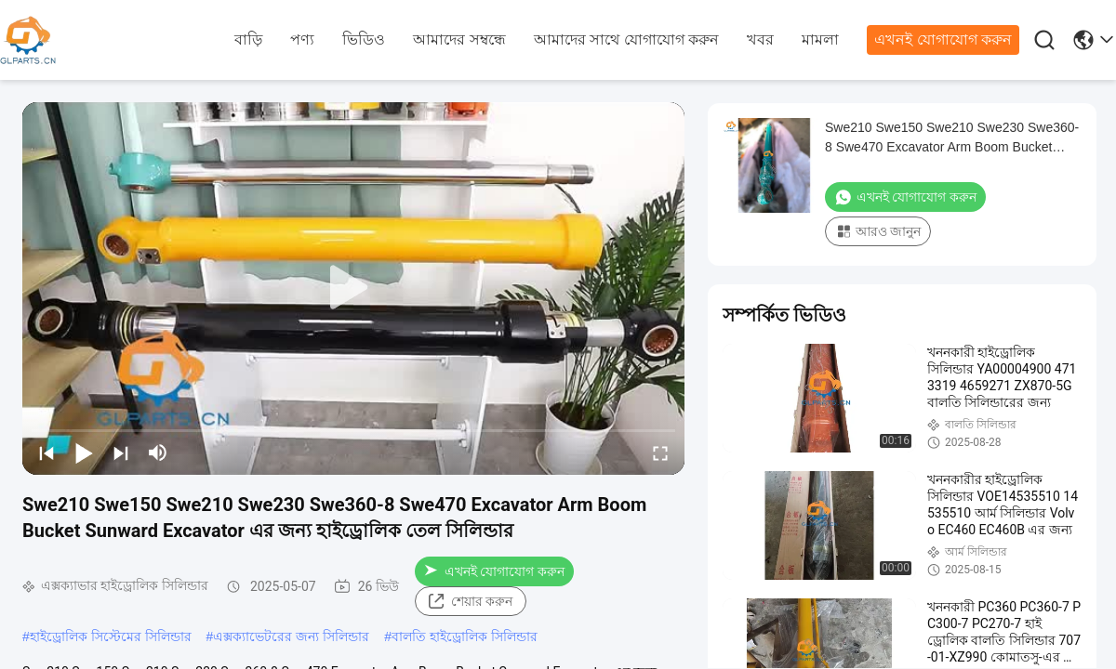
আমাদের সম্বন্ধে (459, 39)
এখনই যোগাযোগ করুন (943, 39)
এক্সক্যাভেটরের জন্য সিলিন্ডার (291, 636)
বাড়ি (248, 39)
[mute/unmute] (158, 452)
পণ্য (302, 39)
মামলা (820, 39)
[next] (121, 452)
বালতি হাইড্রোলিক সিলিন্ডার (465, 636)
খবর (760, 39)
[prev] (46, 452)
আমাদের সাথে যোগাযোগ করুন (626, 39)
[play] (353, 288)
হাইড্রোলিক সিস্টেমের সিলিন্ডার (111, 636)
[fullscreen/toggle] (660, 452)
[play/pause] (83, 452)
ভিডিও (363, 39)
